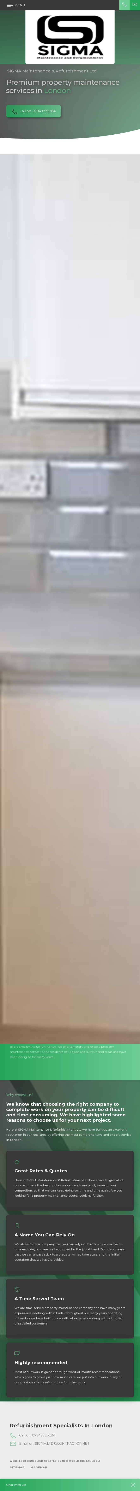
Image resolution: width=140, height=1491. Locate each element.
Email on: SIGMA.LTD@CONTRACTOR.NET (50, 1444)
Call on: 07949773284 (32, 1436)
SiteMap (17, 1467)
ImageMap (38, 1467)
